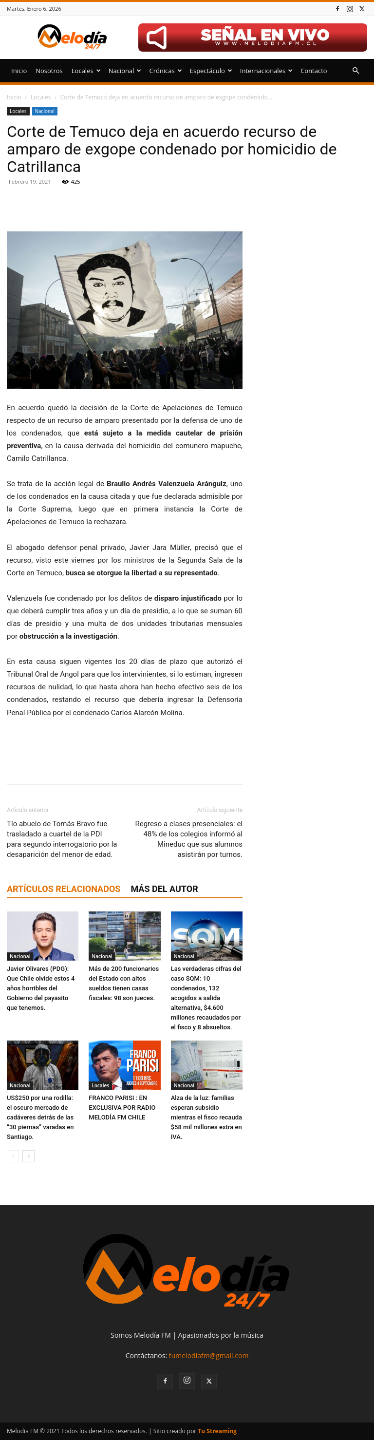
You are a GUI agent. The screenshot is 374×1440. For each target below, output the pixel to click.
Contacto (313, 70)
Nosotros (49, 70)
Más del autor (164, 889)
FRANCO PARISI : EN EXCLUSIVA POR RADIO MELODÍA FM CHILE (122, 1107)
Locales (86, 70)
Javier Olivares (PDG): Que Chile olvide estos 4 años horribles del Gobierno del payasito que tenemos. (41, 988)
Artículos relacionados (63, 889)
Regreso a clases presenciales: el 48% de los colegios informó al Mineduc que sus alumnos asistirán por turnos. (189, 839)
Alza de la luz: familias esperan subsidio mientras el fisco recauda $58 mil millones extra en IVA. (206, 1117)
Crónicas (165, 70)
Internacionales (266, 70)
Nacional (125, 70)
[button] (355, 71)
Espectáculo (211, 70)
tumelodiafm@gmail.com (209, 1355)
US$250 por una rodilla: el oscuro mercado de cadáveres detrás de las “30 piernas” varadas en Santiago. (40, 1117)
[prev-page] (13, 1156)
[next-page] (28, 1156)
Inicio (19, 70)
